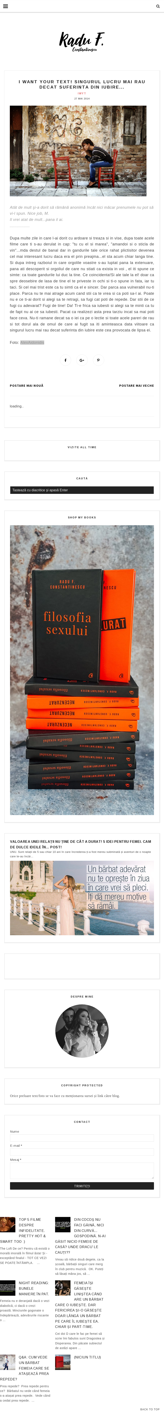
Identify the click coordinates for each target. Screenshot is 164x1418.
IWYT (82, 93)
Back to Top (150, 1409)
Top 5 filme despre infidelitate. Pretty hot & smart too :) (23, 1230)
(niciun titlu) (87, 1357)
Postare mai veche (136, 386)
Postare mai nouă (26, 386)
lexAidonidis (33, 342)
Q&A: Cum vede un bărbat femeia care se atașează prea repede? (24, 1368)
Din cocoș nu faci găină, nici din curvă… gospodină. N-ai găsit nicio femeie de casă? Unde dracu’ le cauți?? (80, 1236)
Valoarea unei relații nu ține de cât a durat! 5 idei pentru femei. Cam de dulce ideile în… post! (80, 844)
